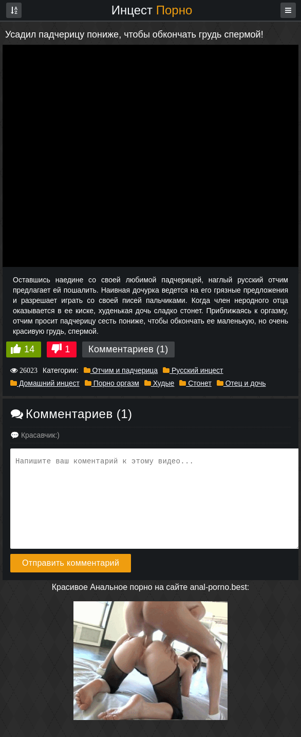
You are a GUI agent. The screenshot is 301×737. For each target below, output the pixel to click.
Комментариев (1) (128, 349)
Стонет (195, 383)
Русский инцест (193, 370)
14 (29, 349)
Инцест (152, 10)
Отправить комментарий (70, 563)
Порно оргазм (112, 383)
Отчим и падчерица (121, 370)
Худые (159, 383)
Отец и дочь (241, 383)
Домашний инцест (45, 383)
